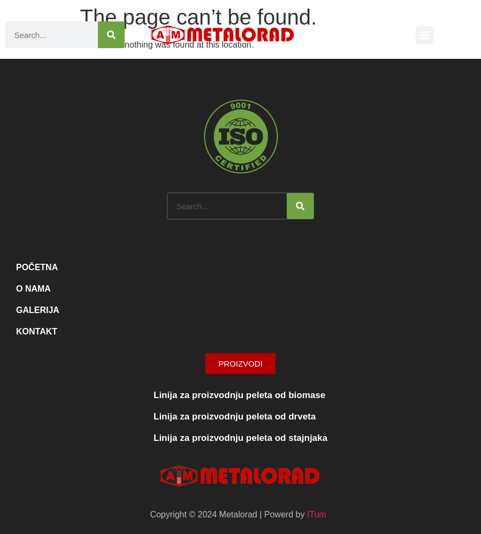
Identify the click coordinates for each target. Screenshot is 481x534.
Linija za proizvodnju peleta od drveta (235, 416)
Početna (37, 267)
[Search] (111, 34)
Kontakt (36, 331)
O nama (33, 288)
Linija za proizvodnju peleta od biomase (239, 395)
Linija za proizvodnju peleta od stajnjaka (240, 438)
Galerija (37, 310)
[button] (424, 35)
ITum (316, 514)
